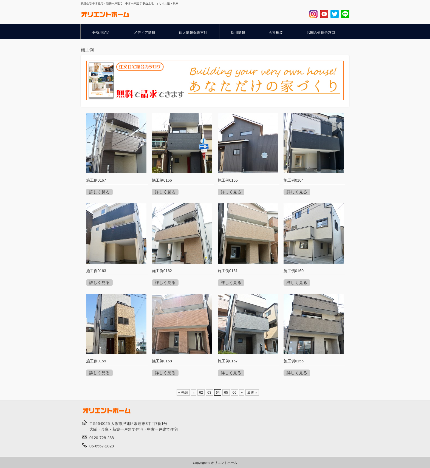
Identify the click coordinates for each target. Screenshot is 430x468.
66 (234, 392)
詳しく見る (99, 192)
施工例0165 (228, 180)
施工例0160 (294, 271)
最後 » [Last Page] (252, 392)
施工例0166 (162, 180)
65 (226, 392)
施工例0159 (96, 361)
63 (209, 392)
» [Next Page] (242, 392)
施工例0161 (228, 271)
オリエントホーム (224, 462)
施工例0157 (228, 361)
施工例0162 (162, 271)
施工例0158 (162, 361)
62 (201, 392)
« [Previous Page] (193, 392)
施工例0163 (96, 271)
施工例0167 (96, 180)
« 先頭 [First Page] (183, 392)
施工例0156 (294, 361)
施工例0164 (294, 180)
